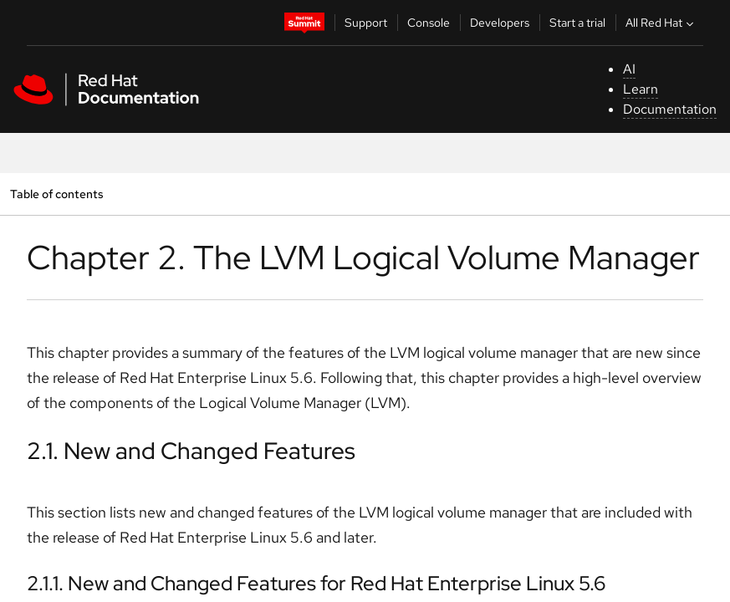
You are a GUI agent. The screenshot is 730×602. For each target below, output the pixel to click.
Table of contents (56, 194)
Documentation (670, 109)
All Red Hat (661, 22)
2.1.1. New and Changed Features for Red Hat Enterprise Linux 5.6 (316, 583)
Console (428, 22)
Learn (640, 89)
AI (629, 69)
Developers (499, 22)
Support (366, 22)
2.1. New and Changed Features (191, 451)
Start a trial (577, 22)
